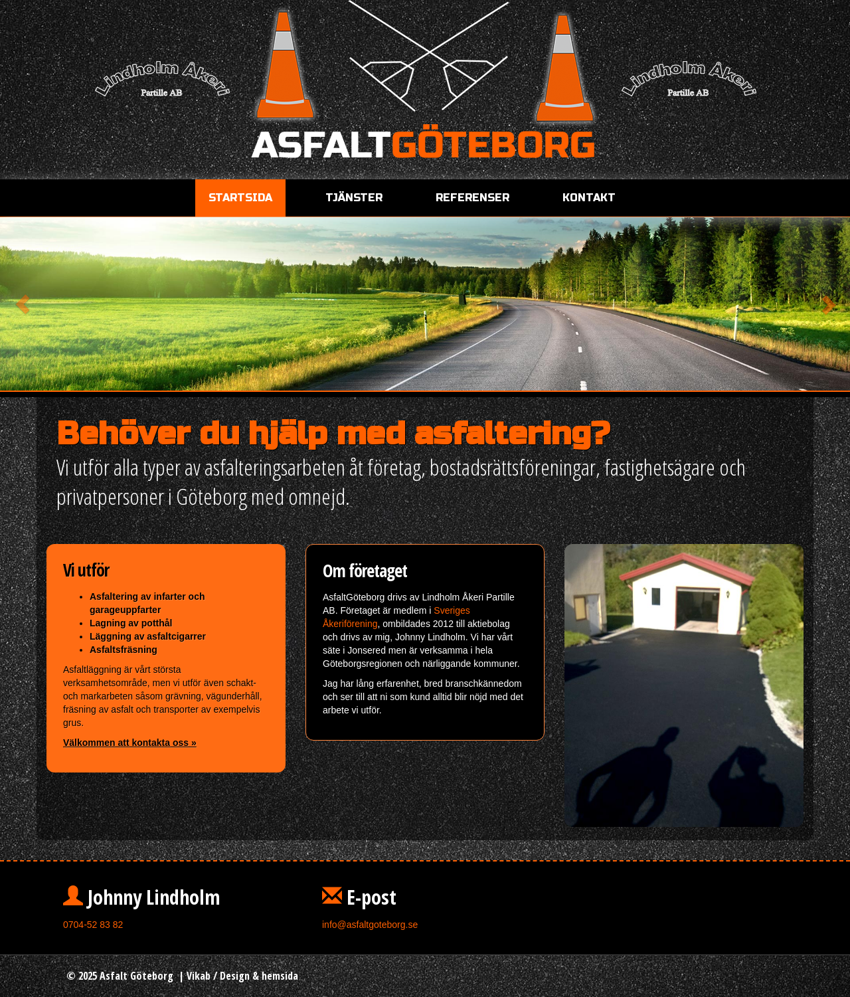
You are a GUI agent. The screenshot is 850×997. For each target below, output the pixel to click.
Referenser (472, 197)
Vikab (199, 975)
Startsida (240, 197)
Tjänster (353, 197)
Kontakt (589, 197)
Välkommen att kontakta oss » (130, 742)
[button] (64, 304)
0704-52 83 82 (93, 924)
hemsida (280, 975)
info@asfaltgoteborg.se (370, 924)
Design (235, 975)
